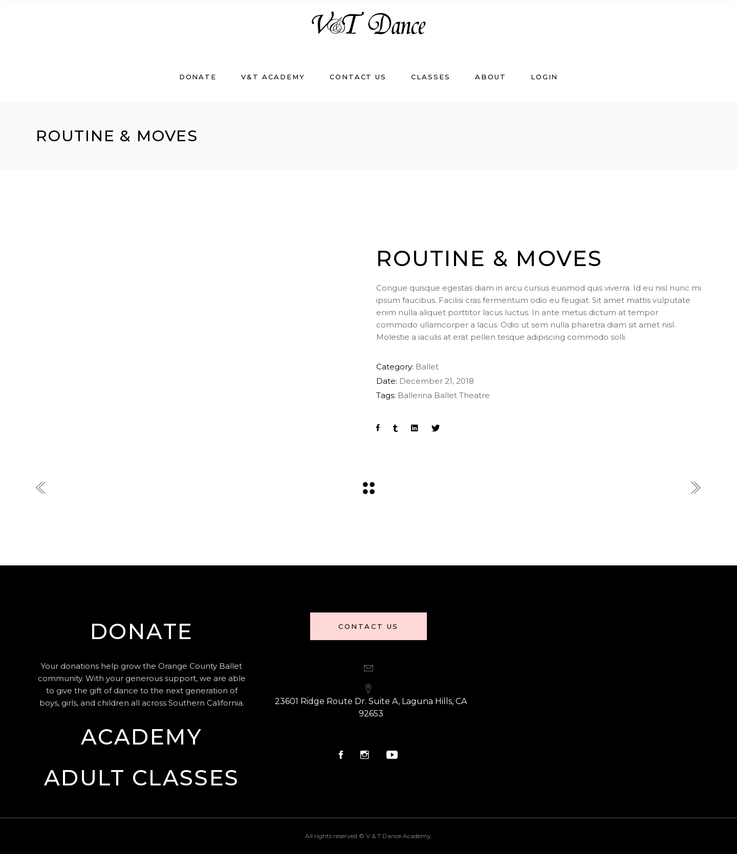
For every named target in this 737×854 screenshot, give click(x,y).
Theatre (474, 395)
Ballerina (415, 395)
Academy (142, 737)
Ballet (427, 366)
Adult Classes (142, 777)
